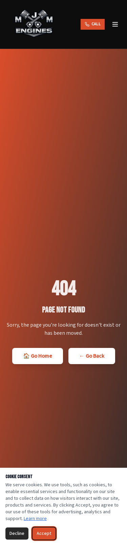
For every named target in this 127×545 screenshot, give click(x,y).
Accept (44, 533)
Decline (16, 533)
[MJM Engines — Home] (33, 24)
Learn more (35, 518)
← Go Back (91, 356)
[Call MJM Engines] (93, 24)
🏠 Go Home (37, 356)
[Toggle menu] (115, 24)
